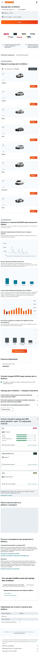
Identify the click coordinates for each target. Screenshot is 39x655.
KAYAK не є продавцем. (20, 646)
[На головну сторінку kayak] (9, 2)
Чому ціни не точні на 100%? (20, 651)
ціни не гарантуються (32, 641)
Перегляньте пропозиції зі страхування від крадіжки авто (15, 555)
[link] (19, 351)
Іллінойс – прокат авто (28, 631)
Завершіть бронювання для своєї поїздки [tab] (13, 585)
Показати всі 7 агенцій (6, 495)
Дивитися (34, 86)
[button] (2, 2)
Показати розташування (32, 445)
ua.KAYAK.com (7, 631)
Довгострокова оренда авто (10, 595)
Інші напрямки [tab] (30, 585)
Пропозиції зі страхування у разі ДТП (10, 553)
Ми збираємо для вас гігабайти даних (20, 648)
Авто (12, 631)
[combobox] (8, 9)
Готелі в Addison (7, 593)
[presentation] (37, 419)
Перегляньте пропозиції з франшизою (10, 568)
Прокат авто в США (19, 631)
